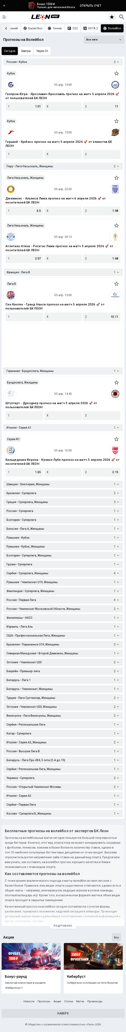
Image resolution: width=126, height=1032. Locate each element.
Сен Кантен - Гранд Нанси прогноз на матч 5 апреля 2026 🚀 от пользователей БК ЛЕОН (55, 306)
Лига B (11, 283)
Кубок (11, 73)
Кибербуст (76, 977)
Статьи (68, 1001)
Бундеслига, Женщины (22, 382)
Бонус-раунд (16, 977)
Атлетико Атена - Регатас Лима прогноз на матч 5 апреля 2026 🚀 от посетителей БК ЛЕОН (59, 248)
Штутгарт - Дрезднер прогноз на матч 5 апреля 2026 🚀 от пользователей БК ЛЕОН (51, 405)
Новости (28, 1001)
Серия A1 (13, 439)
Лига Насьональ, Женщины (25, 177)
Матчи (80, 1001)
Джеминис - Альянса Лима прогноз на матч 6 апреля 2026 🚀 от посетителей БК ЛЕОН (55, 200)
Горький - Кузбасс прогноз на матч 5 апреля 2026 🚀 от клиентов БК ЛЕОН (58, 144)
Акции (57, 1001)
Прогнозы (44, 1001)
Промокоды (95, 1001)
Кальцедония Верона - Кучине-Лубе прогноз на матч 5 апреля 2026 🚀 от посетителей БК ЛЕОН (62, 462)
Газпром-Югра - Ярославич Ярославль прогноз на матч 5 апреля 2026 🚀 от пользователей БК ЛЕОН (62, 96)
